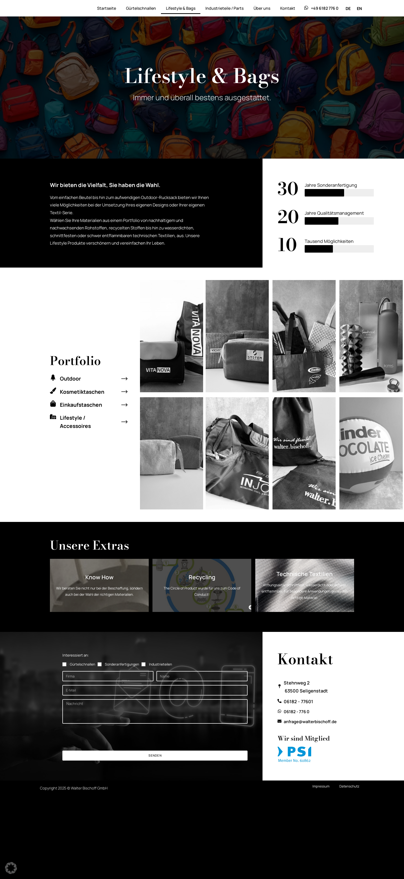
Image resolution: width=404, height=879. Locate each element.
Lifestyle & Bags (180, 8)
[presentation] (100, 746)
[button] (11, 868)
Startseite (106, 8)
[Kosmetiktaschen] (53, 391)
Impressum (320, 795)
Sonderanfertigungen (122, 673)
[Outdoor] (53, 378)
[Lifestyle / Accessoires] (53, 416)
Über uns (262, 8)
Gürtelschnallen (141, 8)
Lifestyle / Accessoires (76, 421)
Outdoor (71, 379)
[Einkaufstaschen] (53, 403)
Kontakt (287, 8)
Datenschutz (349, 795)
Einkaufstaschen (83, 404)
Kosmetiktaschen (84, 391)
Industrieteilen (160, 673)
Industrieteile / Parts (224, 8)
